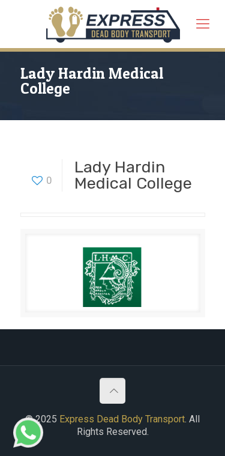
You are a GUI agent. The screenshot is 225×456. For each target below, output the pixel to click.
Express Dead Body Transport (122, 419)
